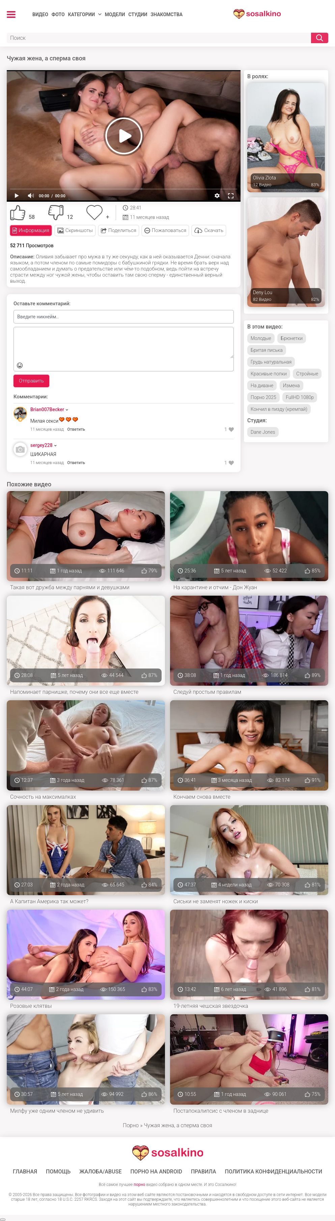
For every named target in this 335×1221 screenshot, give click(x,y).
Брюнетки (292, 338)
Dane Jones (263, 432)
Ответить (76, 429)
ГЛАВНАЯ (25, 1172)
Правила (203, 1172)
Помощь (58, 1172)
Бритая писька (267, 350)
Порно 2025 (263, 397)
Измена (291, 385)
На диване (262, 385)
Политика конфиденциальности (274, 1172)
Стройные (307, 373)
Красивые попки (269, 373)
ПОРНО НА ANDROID (156, 1172)
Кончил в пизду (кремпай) (279, 409)
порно (139, 1184)
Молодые (261, 338)
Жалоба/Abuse (100, 1172)
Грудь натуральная (271, 362)
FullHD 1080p (300, 397)
